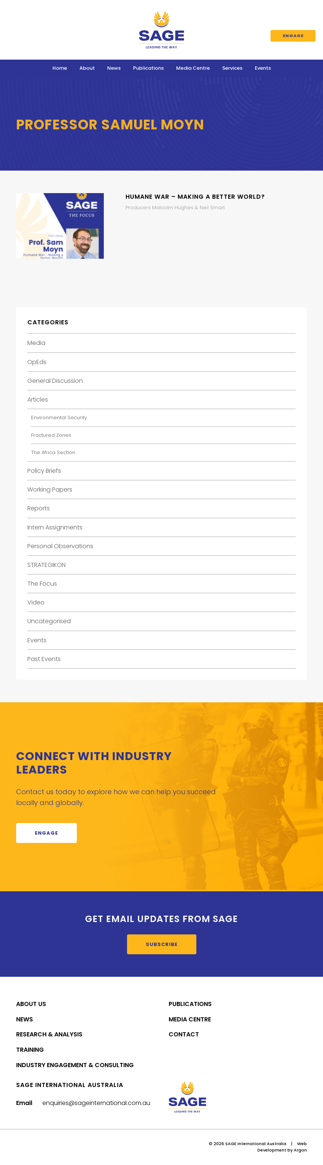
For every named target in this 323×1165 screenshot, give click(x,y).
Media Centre (193, 68)
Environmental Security (59, 417)
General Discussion (55, 380)
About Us (31, 1004)
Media (36, 343)
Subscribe (162, 944)
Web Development (282, 1147)
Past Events (44, 659)
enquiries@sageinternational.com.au (96, 1103)
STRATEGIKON (46, 565)
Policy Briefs (44, 470)
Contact (184, 1034)
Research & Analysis (49, 1034)
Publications (148, 68)
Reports (38, 508)
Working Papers (49, 489)
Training (30, 1049)
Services (232, 68)
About (87, 68)
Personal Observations (60, 546)
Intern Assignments (54, 527)
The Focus (42, 583)
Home (59, 68)
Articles (37, 399)
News (114, 68)
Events (263, 68)
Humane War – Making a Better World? (195, 196)
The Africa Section (53, 452)
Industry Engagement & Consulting (75, 1065)
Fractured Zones (51, 435)
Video (36, 602)
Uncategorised (49, 621)
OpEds (36, 362)
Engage (293, 36)
